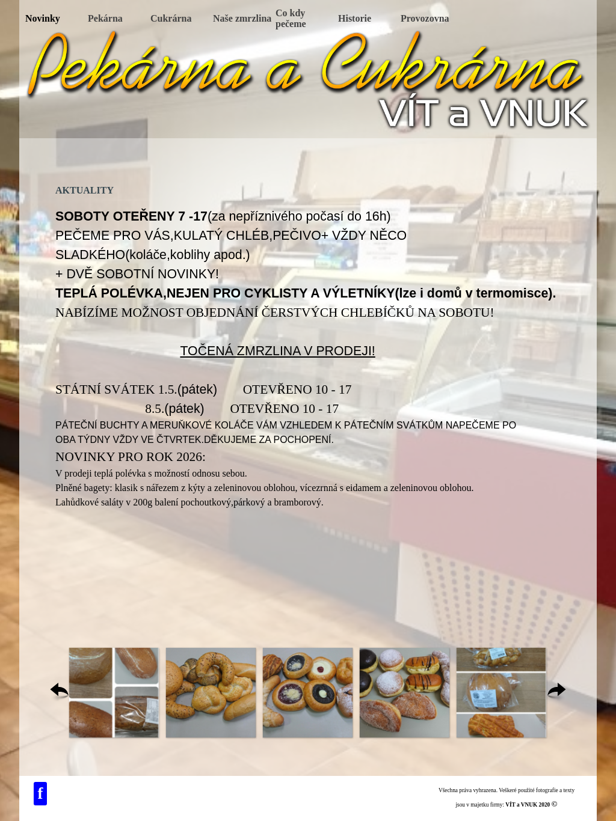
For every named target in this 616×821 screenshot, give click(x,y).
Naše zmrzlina (242, 18)
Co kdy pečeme (291, 18)
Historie (354, 18)
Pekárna (105, 18)
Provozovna (425, 18)
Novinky (42, 18)
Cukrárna (170, 18)
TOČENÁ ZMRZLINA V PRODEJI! (277, 351)
